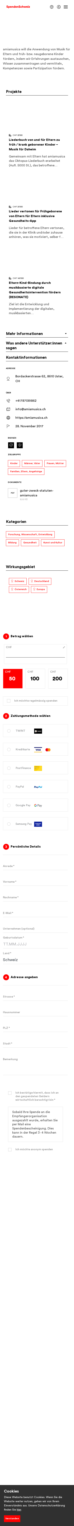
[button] (51, 7)
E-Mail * (8, 913)
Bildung (12, 542)
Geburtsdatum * (13, 937)
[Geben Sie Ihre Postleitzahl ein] (35, 1028)
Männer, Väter (32, 463)
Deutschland (41, 581)
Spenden (35, 1181)
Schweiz (19, 581)
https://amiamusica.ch (31, 417)
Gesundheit (30, 542)
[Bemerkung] (35, 1065)
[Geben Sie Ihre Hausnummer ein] (35, 1012)
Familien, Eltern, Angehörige (26, 471)
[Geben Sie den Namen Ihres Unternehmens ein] (35, 929)
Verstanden (12, 1518)
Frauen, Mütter (55, 463)
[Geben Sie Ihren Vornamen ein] (35, 882)
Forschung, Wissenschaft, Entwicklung (30, 534)
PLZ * (6, 1028)
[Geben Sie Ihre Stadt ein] (35, 1044)
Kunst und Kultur (52, 542)
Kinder (14, 463)
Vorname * (9, 881)
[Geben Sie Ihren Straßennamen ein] (35, 997)
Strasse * (9, 996)
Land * (7, 953)
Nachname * (11, 897)
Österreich (21, 589)
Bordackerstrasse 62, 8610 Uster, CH (39, 379)
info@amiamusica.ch (30, 409)
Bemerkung (10, 1059)
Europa (41, 589)
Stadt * (7, 1043)
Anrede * (8, 866)
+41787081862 (26, 400)
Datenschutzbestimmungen (35, 1211)
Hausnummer (11, 1012)
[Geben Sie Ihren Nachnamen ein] (35, 897)
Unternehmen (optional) (18, 928)
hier (19, 1509)
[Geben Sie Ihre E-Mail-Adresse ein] (35, 913)
